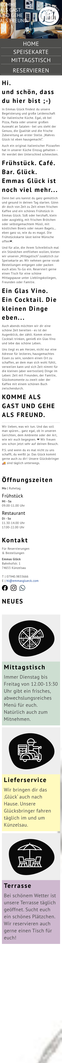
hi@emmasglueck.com (22, 581)
